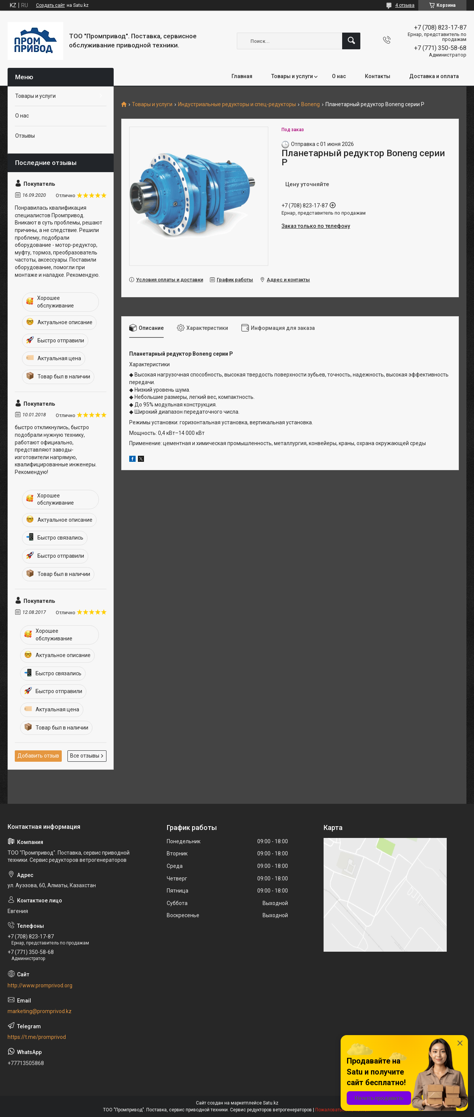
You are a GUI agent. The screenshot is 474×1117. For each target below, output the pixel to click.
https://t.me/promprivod (37, 1037)
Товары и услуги (292, 76)
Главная (242, 76)
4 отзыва (405, 5)
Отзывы (25, 136)
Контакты (377, 76)
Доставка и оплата (434, 76)
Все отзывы (84, 756)
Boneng (310, 104)
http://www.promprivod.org (40, 985)
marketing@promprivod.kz (40, 1011)
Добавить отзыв (38, 756)
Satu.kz (270, 1103)
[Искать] (351, 41)
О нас (339, 76)
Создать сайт (50, 5)
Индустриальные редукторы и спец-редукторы (237, 104)
